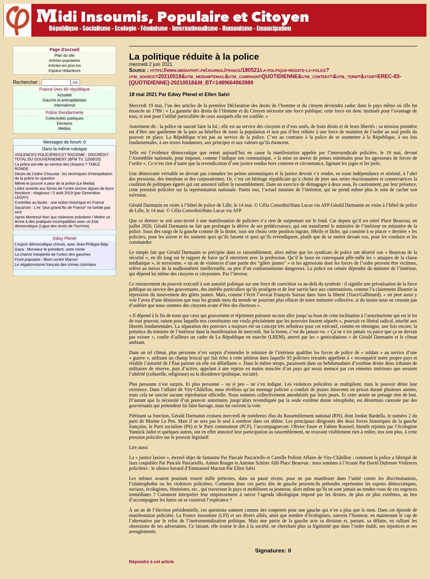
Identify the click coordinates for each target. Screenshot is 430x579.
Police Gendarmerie (64, 112)
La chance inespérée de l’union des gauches (52, 254)
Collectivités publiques (65, 118)
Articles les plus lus (64, 65)
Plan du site (65, 55)
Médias (64, 128)
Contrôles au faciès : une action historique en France (59, 202)
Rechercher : (26, 82)
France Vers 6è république (64, 89)
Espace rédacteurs (65, 70)
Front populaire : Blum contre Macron (46, 259)
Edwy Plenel (64, 238)
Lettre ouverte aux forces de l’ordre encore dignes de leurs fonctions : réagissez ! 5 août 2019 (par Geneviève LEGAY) (64, 193)
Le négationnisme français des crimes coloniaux (55, 264)
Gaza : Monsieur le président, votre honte (50, 249)
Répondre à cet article (151, 561)
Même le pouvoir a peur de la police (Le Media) (54, 183)
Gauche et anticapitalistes (65, 100)
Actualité (64, 95)
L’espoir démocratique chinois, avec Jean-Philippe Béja (61, 244)
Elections (64, 123)
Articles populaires (64, 60)
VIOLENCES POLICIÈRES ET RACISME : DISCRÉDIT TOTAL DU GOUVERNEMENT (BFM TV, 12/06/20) (62, 156)
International (64, 105)
